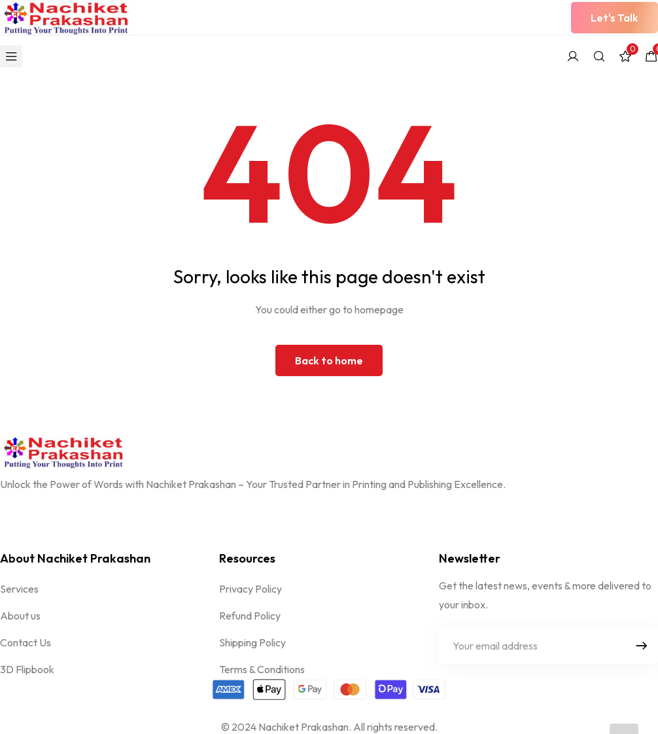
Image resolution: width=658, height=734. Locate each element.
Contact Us (25, 642)
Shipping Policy (252, 642)
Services (19, 588)
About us (20, 615)
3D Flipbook (27, 669)
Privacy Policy (250, 588)
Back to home (329, 360)
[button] (614, 17)
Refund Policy (250, 615)
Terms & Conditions (262, 669)
